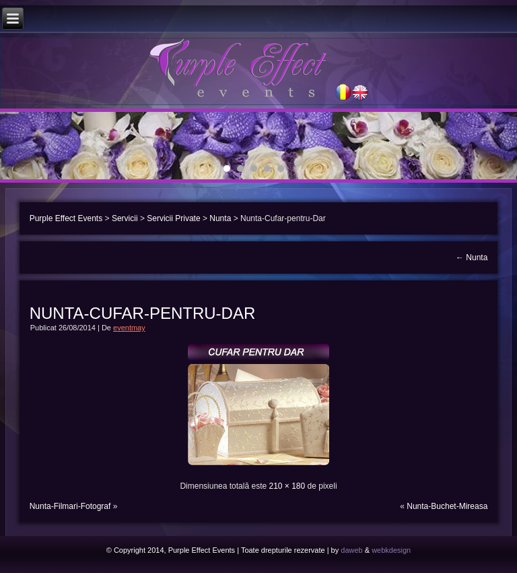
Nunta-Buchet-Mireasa (447, 506)
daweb (351, 550)
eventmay (129, 328)
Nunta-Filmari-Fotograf (70, 506)
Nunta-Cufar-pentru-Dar (143, 313)
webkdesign (391, 550)
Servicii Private (173, 218)
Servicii (125, 218)
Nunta (220, 218)
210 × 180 (287, 486)
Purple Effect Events (66, 218)
